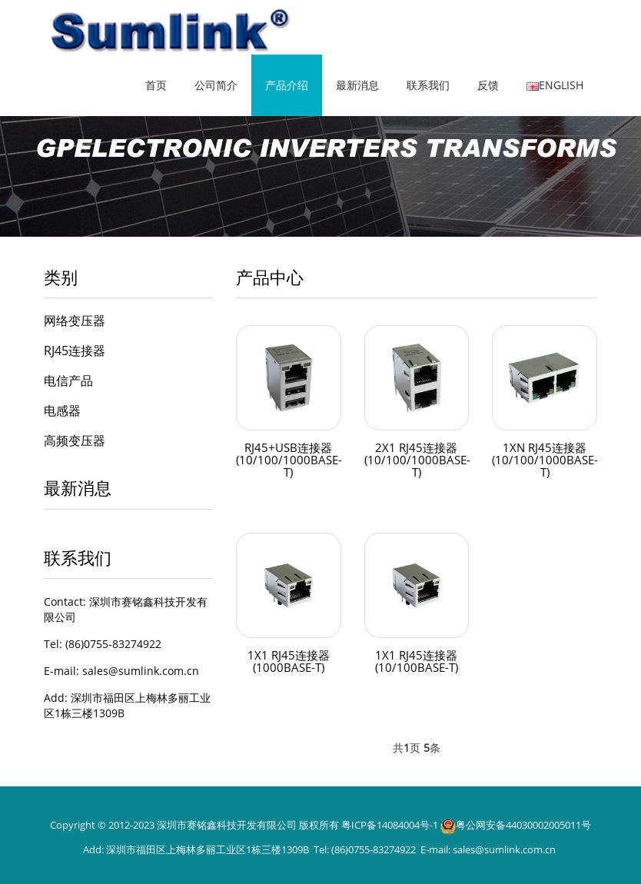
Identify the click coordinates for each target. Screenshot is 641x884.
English (554, 85)
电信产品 (68, 380)
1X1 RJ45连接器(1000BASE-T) (288, 661)
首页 (156, 85)
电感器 (62, 410)
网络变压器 (74, 320)
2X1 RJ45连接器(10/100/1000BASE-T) (418, 460)
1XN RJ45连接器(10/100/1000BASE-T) (546, 460)
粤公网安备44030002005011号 (523, 825)
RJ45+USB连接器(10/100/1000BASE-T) (290, 460)
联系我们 (428, 85)
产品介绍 (286, 85)
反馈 (488, 85)
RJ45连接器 (74, 350)
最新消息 (357, 85)
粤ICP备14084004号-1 (389, 825)
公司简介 (215, 85)
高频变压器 (74, 440)
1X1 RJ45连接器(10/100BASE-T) (416, 661)
